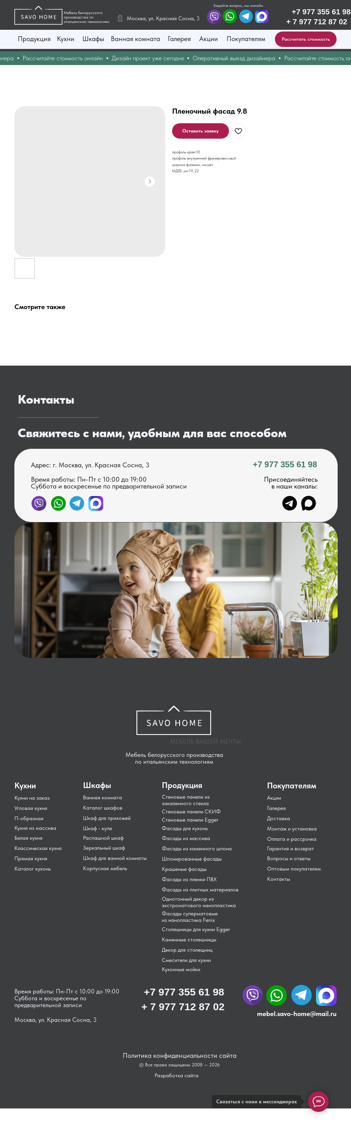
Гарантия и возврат (290, 848)
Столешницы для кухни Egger (196, 929)
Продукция (34, 39)
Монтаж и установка (292, 828)
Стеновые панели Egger (190, 819)
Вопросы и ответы (289, 858)
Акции (208, 39)
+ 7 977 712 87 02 (316, 21)
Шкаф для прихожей (107, 818)
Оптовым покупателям (294, 868)
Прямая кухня (30, 858)
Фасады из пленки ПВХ (189, 879)
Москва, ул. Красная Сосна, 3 (163, 18)
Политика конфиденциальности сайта (180, 1055)
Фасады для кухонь (185, 828)
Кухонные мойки (181, 969)
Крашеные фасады (184, 869)
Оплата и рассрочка (291, 839)
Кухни (65, 39)
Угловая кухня (30, 808)
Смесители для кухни (186, 960)
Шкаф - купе (97, 828)
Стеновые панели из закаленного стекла (186, 800)
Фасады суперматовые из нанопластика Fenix (190, 916)
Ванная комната (135, 39)
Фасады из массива (186, 838)
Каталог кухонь (32, 868)
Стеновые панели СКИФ (191, 811)
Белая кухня (28, 838)
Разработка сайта (176, 1075)
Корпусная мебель (105, 868)
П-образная (29, 818)
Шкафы (93, 39)
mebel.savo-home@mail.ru (297, 1014)
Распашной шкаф (103, 838)
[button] (306, 39)
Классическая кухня (38, 848)
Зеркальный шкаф (104, 848)
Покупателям (246, 39)
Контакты (278, 879)
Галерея (179, 39)
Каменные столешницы (189, 939)
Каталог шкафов (102, 807)
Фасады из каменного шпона (197, 848)
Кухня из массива (35, 828)
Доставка (278, 818)
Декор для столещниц (187, 950)
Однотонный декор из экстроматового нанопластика (199, 902)
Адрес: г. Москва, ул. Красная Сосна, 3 (90, 465)
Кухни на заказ (32, 798)
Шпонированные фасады (192, 858)
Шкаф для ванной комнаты (115, 858)
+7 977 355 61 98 (321, 12)
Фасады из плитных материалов (200, 889)
